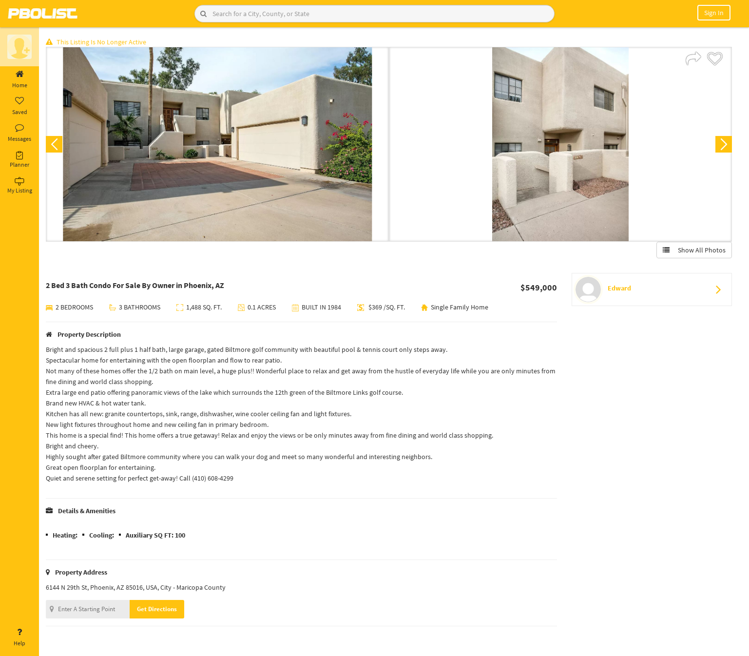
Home (19, 79)
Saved (19, 106)
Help (19, 637)
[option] (217, 144)
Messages (19, 133)
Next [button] (723, 144)
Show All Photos (694, 250)
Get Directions (157, 609)
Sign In (714, 12)
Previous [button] (54, 144)
